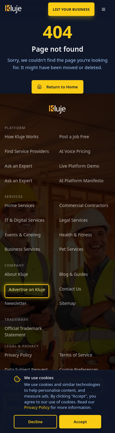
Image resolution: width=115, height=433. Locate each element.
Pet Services (71, 249)
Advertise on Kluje (27, 289)
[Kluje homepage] (57, 109)
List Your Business (71, 9)
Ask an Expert (18, 166)
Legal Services (73, 220)
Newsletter (16, 303)
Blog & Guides (73, 274)
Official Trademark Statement (23, 331)
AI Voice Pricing (74, 151)
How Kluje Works (22, 136)
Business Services (22, 249)
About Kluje (16, 274)
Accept (80, 421)
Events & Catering (22, 235)
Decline (35, 421)
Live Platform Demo (79, 166)
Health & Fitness (75, 235)
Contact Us (70, 289)
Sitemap (67, 303)
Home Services (19, 205)
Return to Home (57, 87)
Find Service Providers (27, 151)
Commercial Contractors (83, 205)
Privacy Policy (37, 407)
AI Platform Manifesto (81, 180)
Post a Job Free (74, 136)
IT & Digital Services (24, 220)
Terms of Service (75, 355)
